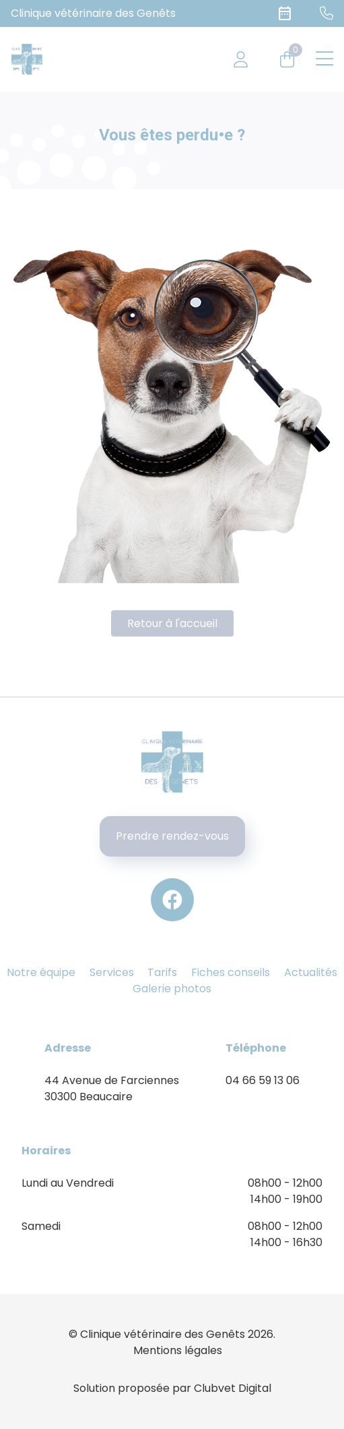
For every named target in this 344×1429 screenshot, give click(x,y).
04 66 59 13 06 (263, 1080)
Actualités (310, 972)
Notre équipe (41, 972)
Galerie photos (172, 988)
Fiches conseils (230, 972)
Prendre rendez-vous (172, 836)
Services (112, 972)
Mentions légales (177, 1350)
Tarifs (162, 972)
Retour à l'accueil (172, 623)
